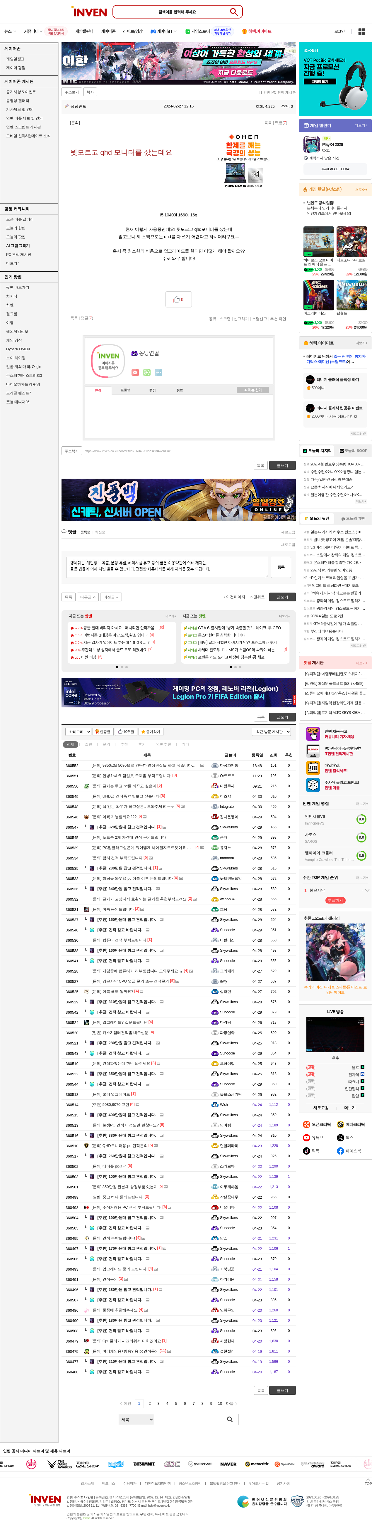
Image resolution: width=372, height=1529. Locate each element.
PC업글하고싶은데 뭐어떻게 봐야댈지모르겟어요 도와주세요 (149, 847)
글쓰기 (282, 717)
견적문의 (105, 1279)
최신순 (100, 532)
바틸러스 (227, 940)
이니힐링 (147, 372)
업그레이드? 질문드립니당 (120, 1022)
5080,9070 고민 (110, 1104)
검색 (230, 1419)
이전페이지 (235, 597)
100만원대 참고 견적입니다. (126, 1176)
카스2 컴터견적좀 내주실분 (120, 1032)
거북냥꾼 (227, 1269)
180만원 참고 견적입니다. (124, 1320)
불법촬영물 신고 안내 (225, 1483)
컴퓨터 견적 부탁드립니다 (119, 940)
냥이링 (225, 1125)
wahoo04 (227, 899)
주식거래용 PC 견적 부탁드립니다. (126, 1207)
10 (220, 1403)
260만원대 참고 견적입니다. (126, 1156)
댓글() (281, 122)
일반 (88, 744)
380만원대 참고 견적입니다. (126, 1135)
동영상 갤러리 (17, 100)
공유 (212, 319)
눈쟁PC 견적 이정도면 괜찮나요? (125, 1125)
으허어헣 (227, 1063)
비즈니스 (108, 1483)
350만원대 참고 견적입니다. (126, 1074)
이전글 (109, 597)
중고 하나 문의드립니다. (118, 1197)
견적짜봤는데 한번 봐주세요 (121, 1063)
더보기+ (170, 616)
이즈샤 (225, 796)
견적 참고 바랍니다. (119, 930)
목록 (268, 122)
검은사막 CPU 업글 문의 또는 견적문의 (130, 981)
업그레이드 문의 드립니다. (120, 1269)
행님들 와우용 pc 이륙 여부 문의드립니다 (132, 878)
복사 (90, 92)
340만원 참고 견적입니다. (124, 889)
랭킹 (152, 390)
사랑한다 (227, 1341)
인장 (98, 391)
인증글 (105, 732)
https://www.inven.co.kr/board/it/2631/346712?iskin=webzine (128, 451)
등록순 (85, 532)
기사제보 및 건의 (20, 109)
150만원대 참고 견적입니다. (126, 919)
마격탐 (225, 1022)
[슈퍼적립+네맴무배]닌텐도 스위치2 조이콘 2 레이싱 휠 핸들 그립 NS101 (336, 674)
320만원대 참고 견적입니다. (126, 827)
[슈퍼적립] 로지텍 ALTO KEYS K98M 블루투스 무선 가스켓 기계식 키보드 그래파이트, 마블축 (336, 712)
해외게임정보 (17, 331)
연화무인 (227, 1310)
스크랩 (225, 319)
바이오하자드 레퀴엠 (23, 384)
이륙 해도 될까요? (112, 991)
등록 (280, 567)
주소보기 (72, 92)
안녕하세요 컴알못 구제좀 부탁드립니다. (131, 775)
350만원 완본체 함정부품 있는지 (125, 1187)
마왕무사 (227, 786)
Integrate (227, 806)
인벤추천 (163, 744)
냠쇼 (223, 1238)
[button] (117, 667)
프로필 (125, 390)
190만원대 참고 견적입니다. (126, 1217)
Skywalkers (229, 827)
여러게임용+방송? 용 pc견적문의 (125, 1351)
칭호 (180, 390)
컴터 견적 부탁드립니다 (117, 858)
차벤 (9, 305)
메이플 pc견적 (109, 1166)
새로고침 (288, 532)
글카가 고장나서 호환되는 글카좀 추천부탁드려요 (139, 899)
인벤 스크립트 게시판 (23, 127)
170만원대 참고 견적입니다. (126, 1248)
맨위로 (259, 597)
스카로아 (227, 1166)
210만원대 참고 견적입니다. (126, 1361)
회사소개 (87, 1483)
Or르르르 (227, 775)
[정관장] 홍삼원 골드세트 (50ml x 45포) (334, 683)
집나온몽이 (229, 817)
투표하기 (335, 900)
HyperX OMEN (18, 349)
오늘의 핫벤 (15, 228)
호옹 (223, 909)
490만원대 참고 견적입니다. (126, 1115)
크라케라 (227, 971)
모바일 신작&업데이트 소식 (28, 136)
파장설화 (227, 1032)
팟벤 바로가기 (17, 287)
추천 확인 (278, 319)
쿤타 (223, 837)
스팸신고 (259, 319)
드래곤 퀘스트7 (18, 393)
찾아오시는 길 (258, 1483)
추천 (124, 744)
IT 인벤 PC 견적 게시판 (278, 92)
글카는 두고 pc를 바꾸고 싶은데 (124, 786)
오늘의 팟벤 (15, 237)
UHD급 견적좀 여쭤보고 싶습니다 (126, 796)
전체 (70, 744)
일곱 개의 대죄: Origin (23, 367)
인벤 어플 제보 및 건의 (24, 118)
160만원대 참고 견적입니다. (126, 950)
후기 (142, 744)
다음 (230, 1403)
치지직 (11, 296)
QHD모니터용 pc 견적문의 (120, 1145)
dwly (223, 981)
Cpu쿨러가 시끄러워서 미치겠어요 (126, 1341)
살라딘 (225, 991)
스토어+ (361, 190)
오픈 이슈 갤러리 (20, 219)
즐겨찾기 (153, 732)
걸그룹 (11, 314)
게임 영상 (14, 340)
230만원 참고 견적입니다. (124, 868)
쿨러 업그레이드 (111, 1094)
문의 (106, 744)
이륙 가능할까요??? (114, 817)
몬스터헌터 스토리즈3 (24, 375)
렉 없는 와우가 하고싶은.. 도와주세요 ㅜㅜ (133, 806)
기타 (185, 744)
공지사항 (283, 1483)
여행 (9, 322)
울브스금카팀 (231, 1094)
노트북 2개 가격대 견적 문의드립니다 (129, 837)
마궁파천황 (229, 765)
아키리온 (227, 1279)
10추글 (128, 732)
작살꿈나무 (229, 1197)
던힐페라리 (229, 1145)
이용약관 (129, 1483)
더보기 (158, 372)
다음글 (86, 597)
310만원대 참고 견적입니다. (126, 1002)
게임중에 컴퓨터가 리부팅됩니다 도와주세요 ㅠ (137, 971)
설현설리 (227, 1351)
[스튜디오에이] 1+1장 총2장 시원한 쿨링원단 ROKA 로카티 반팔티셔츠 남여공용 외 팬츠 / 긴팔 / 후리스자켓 (336, 693)
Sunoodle (227, 930)
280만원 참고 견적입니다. (124, 1043)
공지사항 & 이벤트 (21, 92)
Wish (224, 1104)
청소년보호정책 (190, 1483)
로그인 (339, 31)
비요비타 (227, 1207)
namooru (227, 858)
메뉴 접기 (253, 390)
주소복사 (72, 451)
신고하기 (241, 319)
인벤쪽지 (135, 372)
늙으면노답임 (231, 878)
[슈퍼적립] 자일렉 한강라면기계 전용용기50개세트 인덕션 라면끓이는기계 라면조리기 (336, 703)
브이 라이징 (15, 358)
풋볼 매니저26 (17, 402)
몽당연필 (75, 106)
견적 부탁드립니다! (113, 1238)
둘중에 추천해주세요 (115, 1310)
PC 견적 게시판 (18, 254)
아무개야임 (229, 1187)
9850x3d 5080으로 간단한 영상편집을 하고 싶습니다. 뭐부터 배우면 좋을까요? (164, 765)
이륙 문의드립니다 (113, 909)
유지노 (225, 847)
